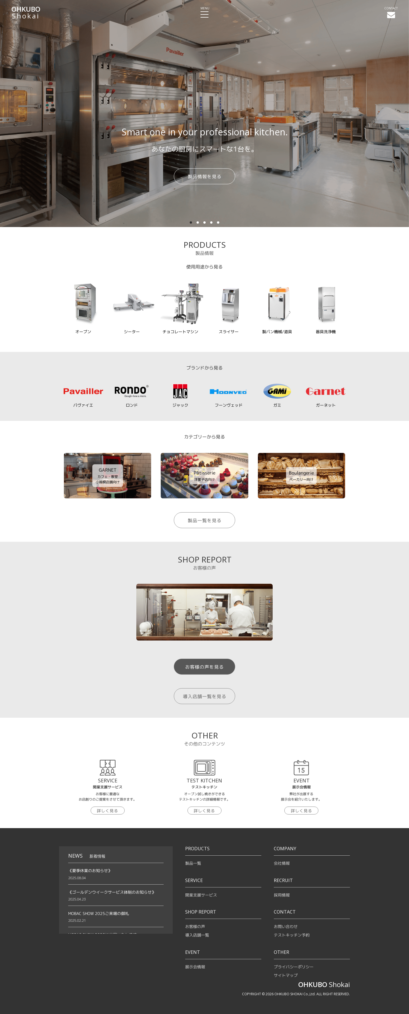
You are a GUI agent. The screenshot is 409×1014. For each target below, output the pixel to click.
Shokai (25, 12)
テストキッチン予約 (292, 935)
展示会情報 (195, 966)
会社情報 (282, 863)
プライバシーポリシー (294, 966)
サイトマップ (286, 975)
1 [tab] (191, 221)
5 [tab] (218, 221)
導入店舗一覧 (197, 935)
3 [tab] (205, 221)
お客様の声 (195, 926)
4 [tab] (212, 221)
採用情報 (282, 895)
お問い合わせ (286, 926)
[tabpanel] (204, 113)
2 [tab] (198, 221)
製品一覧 (193, 863)
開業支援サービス (201, 895)
